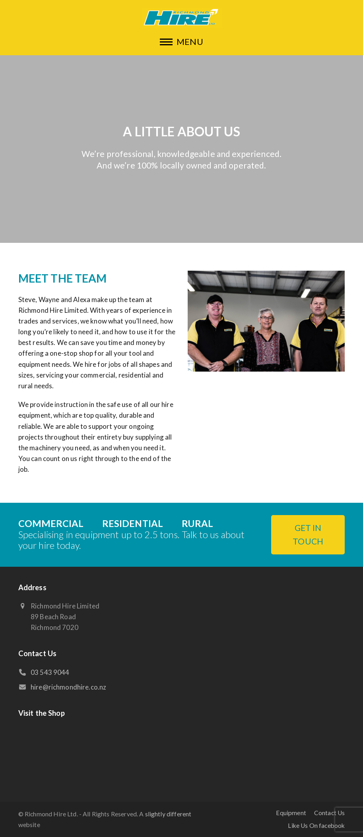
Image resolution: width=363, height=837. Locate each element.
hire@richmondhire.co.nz (68, 687)
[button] (181, 41)
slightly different (168, 814)
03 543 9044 (50, 672)
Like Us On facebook (316, 825)
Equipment (291, 812)
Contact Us (329, 812)
